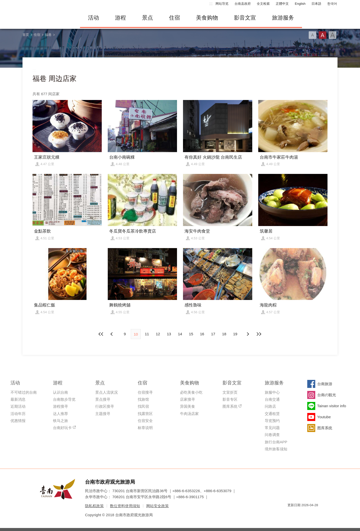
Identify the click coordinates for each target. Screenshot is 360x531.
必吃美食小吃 (191, 392)
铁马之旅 (60, 420)
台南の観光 (326, 395)
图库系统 (230, 406)
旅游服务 (283, 18)
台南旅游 (324, 384)
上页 (248, 334)
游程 (120, 18)
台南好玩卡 (62, 428)
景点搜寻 (102, 399)
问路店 (270, 406)
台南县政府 (242, 4)
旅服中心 (272, 392)
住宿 (174, 18)
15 (191, 334)
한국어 (332, 4)
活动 (93, 18)
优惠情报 (18, 420)
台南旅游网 (47, 18)
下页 (112, 334)
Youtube (324, 417)
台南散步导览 (64, 399)
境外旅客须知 (276, 449)
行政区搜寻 (104, 406)
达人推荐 (60, 413)
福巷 (48, 35)
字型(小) (312, 35)
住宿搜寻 (145, 392)
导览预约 (272, 420)
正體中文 (282, 4)
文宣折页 (230, 392)
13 (169, 334)
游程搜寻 (60, 406)
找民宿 (143, 406)
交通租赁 (272, 413)
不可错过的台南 (23, 392)
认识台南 (60, 392)
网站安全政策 (157, 506)
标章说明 (145, 428)
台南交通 (272, 399)
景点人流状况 (106, 392)
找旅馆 (143, 399)
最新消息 (18, 399)
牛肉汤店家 (189, 413)
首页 (25, 35)
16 (202, 334)
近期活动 (18, 406)
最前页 (101, 334)
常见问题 (272, 428)
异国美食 (187, 406)
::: (210, 4)
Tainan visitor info (331, 406)
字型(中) (322, 35)
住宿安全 (145, 420)
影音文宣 (245, 18)
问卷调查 (272, 435)
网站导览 (222, 4)
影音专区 (230, 399)
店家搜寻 (187, 399)
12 (158, 334)
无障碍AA (309, 514)
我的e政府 (291, 514)
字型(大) (332, 35)
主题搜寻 (102, 413)
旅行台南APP (276, 442)
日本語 (316, 4)
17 (213, 334)
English (300, 4)
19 (235, 334)
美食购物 (207, 18)
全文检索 (263, 4)
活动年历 (18, 413)
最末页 (259, 334)
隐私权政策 (94, 506)
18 (224, 334)
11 (147, 334)
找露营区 (145, 413)
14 (180, 334)
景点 (147, 18)
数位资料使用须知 (125, 506)
